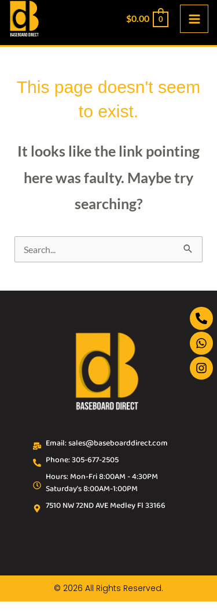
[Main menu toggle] (194, 19)
